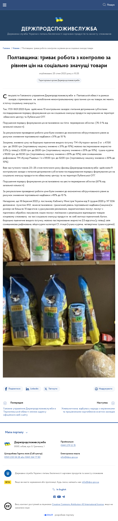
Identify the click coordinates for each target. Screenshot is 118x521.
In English (61, 489)
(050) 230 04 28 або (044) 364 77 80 (22, 457)
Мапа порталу (14, 432)
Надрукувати (105, 389)
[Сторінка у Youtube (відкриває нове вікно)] (59, 496)
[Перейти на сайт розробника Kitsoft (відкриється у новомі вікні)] (48, 515)
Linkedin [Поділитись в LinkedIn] (34, 389)
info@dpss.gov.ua (69, 457)
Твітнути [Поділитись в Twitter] (52, 389)
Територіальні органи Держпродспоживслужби (59, 80)
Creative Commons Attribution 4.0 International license (78, 504)
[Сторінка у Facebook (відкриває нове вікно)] (54, 496)
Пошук (111, 5)
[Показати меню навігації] (4, 5)
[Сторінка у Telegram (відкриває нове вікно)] (63, 496)
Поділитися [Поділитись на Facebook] (14, 389)
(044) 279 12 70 (68, 445)
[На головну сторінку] (59, 25)
